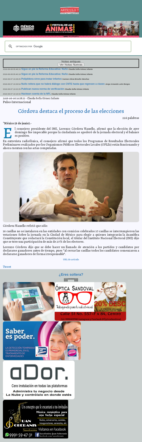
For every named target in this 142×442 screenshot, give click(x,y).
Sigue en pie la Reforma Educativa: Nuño (44, 69)
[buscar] (67, 46)
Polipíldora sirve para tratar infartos (41, 79)
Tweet (7, 267)
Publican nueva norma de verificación (42, 89)
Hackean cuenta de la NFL (36, 93)
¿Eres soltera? (71, 274)
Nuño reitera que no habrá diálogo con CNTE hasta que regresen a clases (63, 84)
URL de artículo (71, 259)
